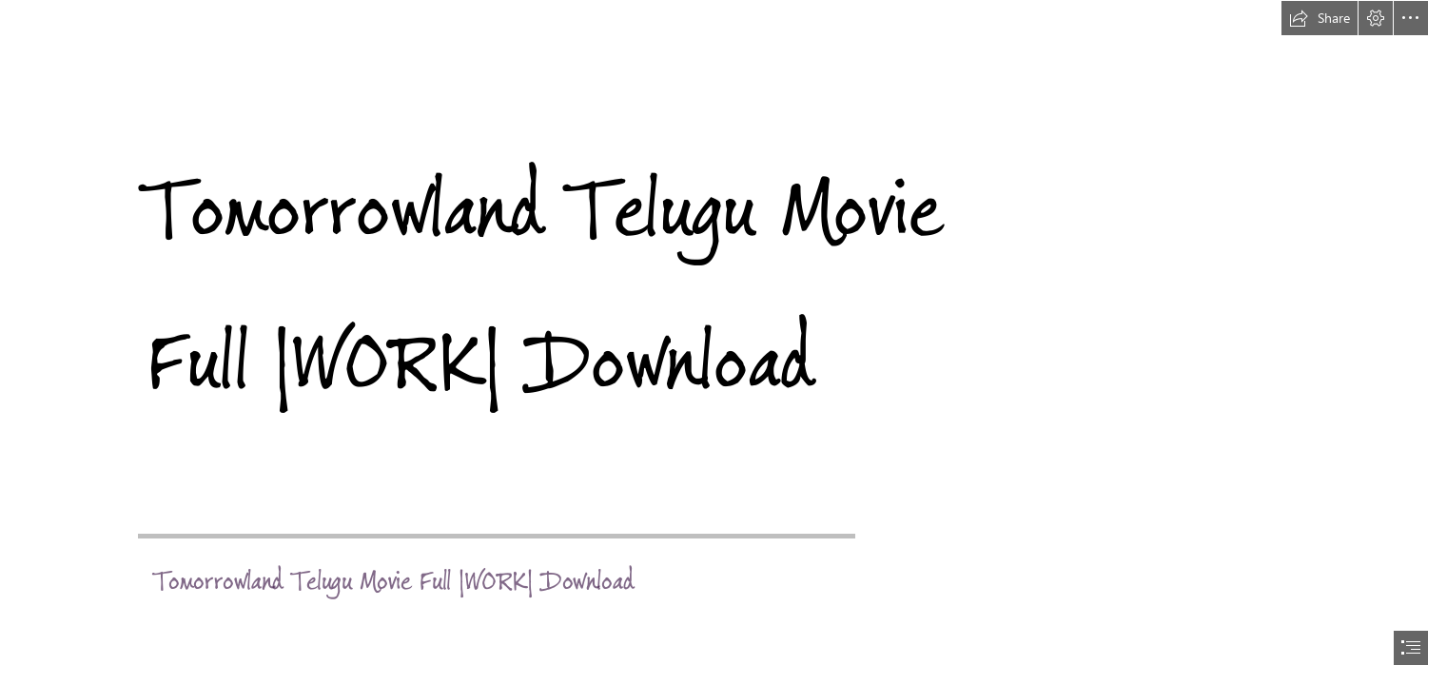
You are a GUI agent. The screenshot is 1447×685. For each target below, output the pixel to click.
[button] (1319, 18)
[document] (723, 342)
